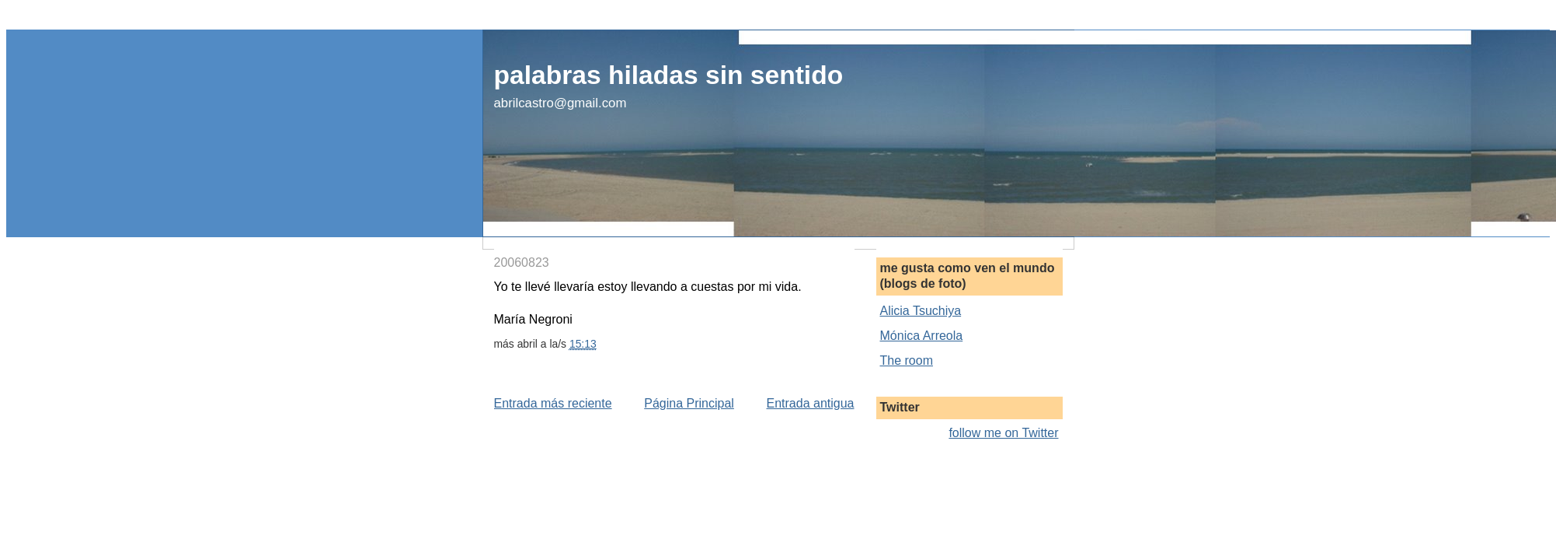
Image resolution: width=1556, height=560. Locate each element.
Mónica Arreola (921, 335)
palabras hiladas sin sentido (669, 75)
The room (906, 360)
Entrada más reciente (553, 403)
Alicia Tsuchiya (921, 310)
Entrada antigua (811, 403)
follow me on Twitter (1003, 432)
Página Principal (689, 403)
